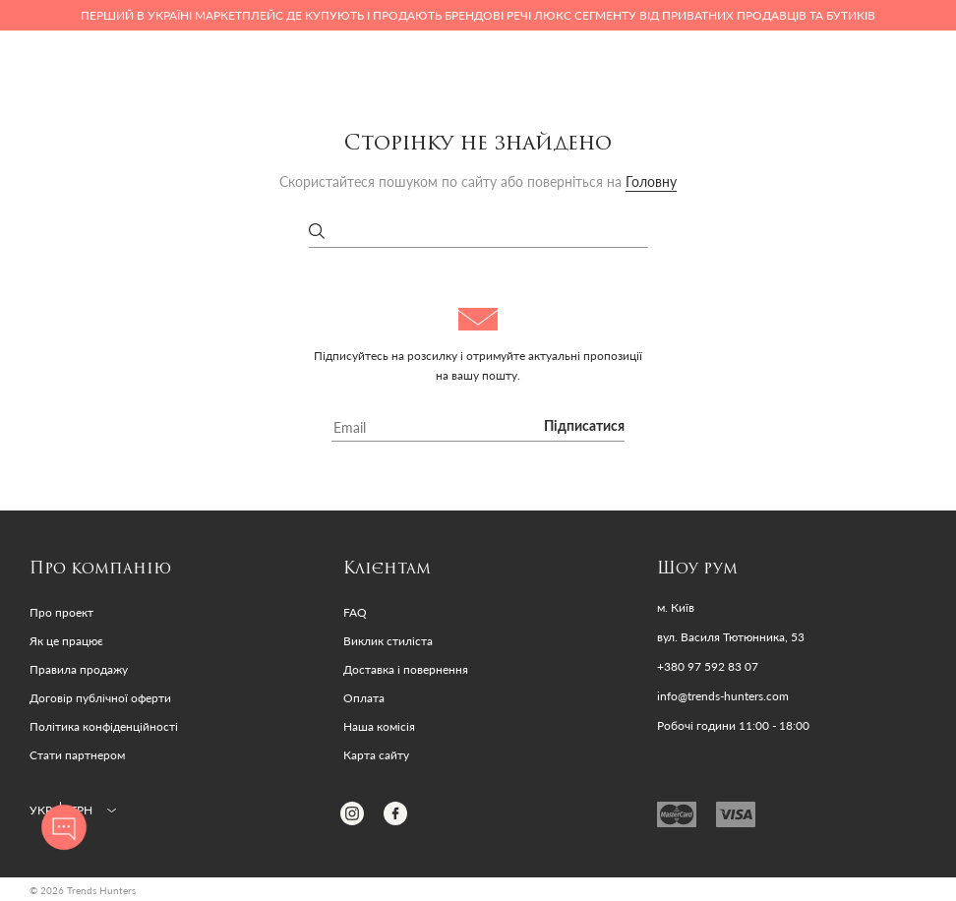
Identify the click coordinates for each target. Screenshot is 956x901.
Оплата (364, 698)
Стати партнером (77, 755)
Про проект (61, 612)
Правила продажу (79, 669)
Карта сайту (376, 755)
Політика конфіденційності (104, 726)
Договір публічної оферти (100, 698)
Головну (651, 181)
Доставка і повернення (405, 669)
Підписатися (584, 427)
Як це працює (66, 640)
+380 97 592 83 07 (707, 667)
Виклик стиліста (388, 640)
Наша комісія (379, 726)
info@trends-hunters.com (723, 696)
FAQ (355, 612)
